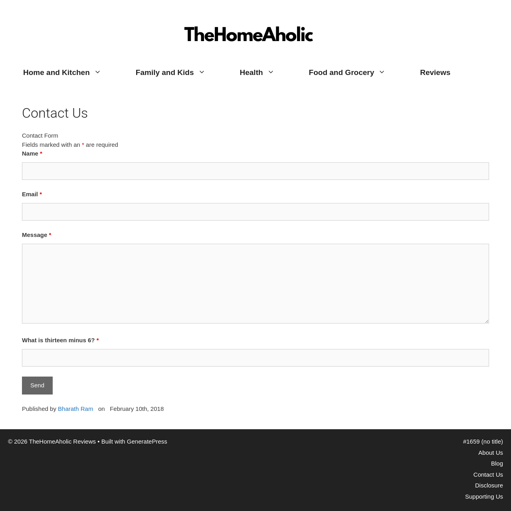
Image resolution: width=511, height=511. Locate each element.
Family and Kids (179, 72)
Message (36, 234)
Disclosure (489, 485)
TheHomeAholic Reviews (250, 14)
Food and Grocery (356, 72)
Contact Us (488, 474)
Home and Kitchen (71, 72)
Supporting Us (484, 496)
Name (32, 153)
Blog (497, 463)
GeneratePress (147, 441)
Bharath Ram (75, 408)
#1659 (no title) (483, 441)
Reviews (435, 72)
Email (32, 194)
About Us (490, 452)
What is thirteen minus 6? (60, 340)
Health (266, 72)
